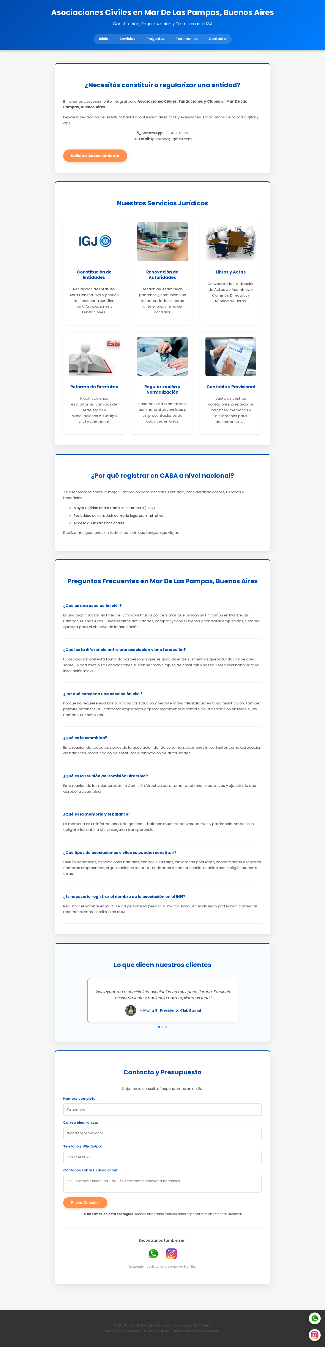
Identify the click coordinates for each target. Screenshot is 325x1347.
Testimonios (187, 38)
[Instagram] (315, 1336)
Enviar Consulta (85, 1203)
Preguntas (156, 38)
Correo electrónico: (80, 1122)
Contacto (217, 38)
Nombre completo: (79, 1098)
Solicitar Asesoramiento (95, 155)
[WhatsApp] (315, 1319)
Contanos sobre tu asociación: (90, 1170)
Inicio (103, 38)
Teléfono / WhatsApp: (82, 1146)
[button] (159, 1027)
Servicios (127, 38)
